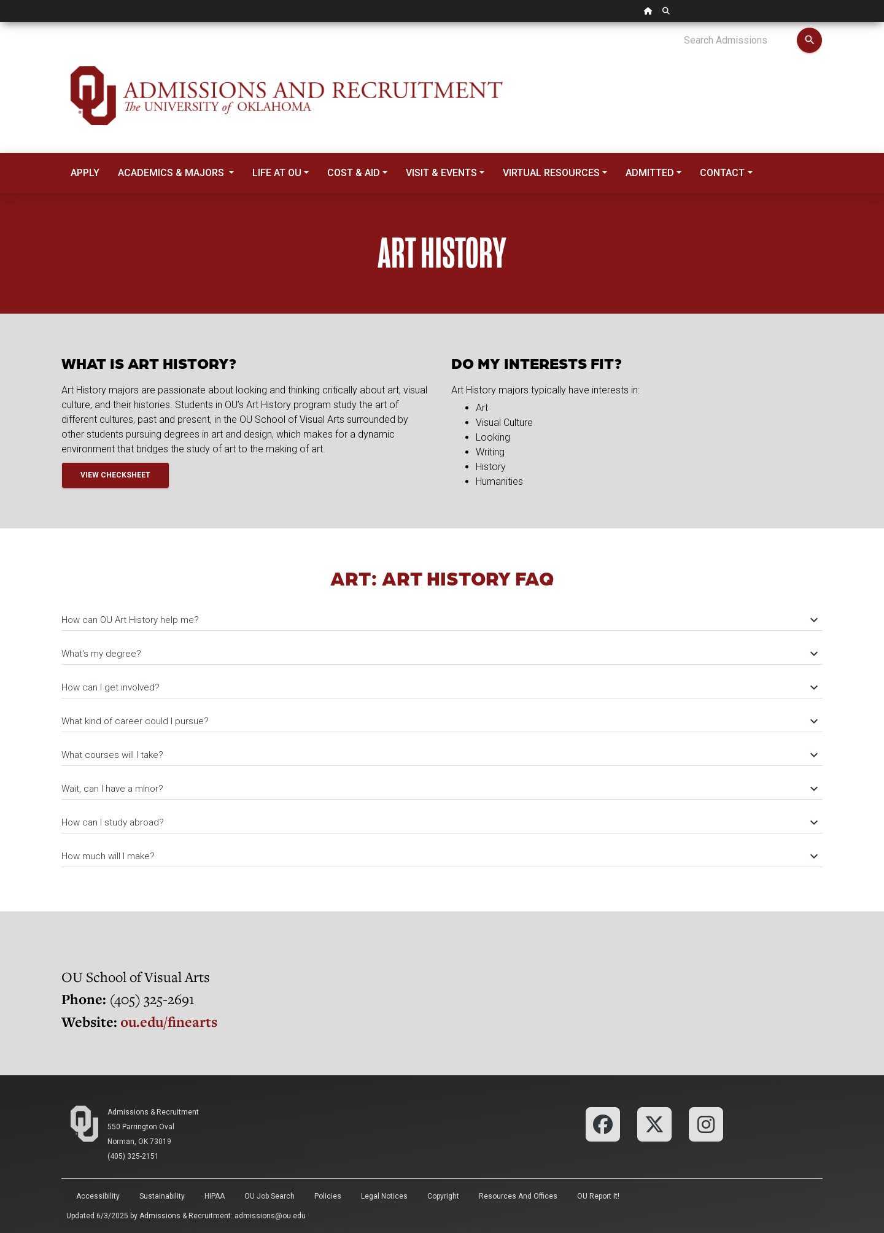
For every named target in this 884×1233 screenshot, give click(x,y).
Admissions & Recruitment (153, 1112)
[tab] (442, 614)
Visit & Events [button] (441, 173)
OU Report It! (598, 1196)
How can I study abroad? (438, 822)
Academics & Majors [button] (172, 173)
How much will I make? (438, 856)
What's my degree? (438, 653)
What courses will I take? (438, 755)
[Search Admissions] (740, 40)
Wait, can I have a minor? (438, 788)
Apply (85, 173)
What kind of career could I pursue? (438, 721)
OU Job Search (269, 1196)
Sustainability (162, 1196)
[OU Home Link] (648, 11)
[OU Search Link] (666, 11)
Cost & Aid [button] (353, 173)
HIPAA (214, 1196)
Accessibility (98, 1196)
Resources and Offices (518, 1196)
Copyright (443, 1196)
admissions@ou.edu (270, 1216)
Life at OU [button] (276, 173)
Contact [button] (722, 173)
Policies (327, 1196)
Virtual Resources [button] (551, 173)
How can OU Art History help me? (438, 620)
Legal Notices (384, 1196)
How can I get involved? (438, 687)
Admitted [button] (650, 173)
